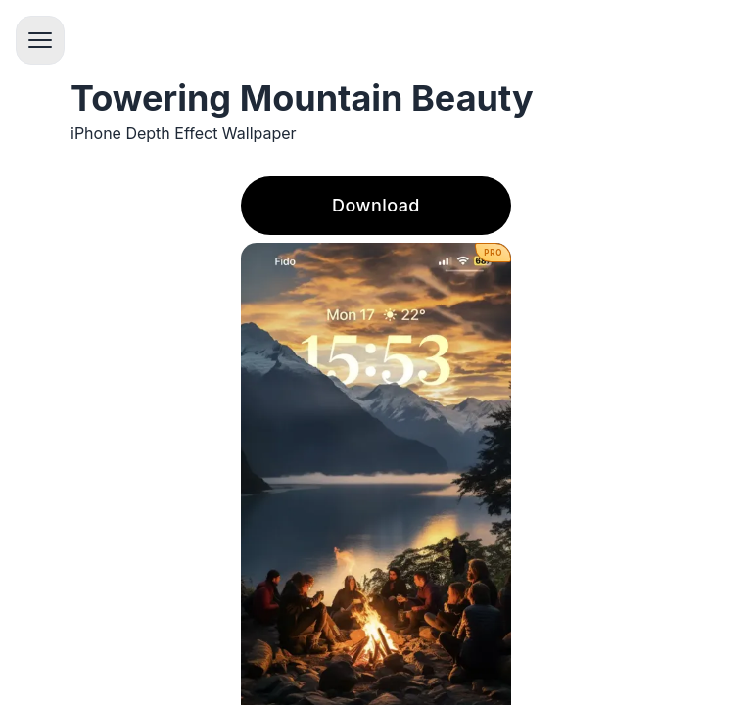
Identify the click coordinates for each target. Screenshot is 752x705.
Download (376, 205)
